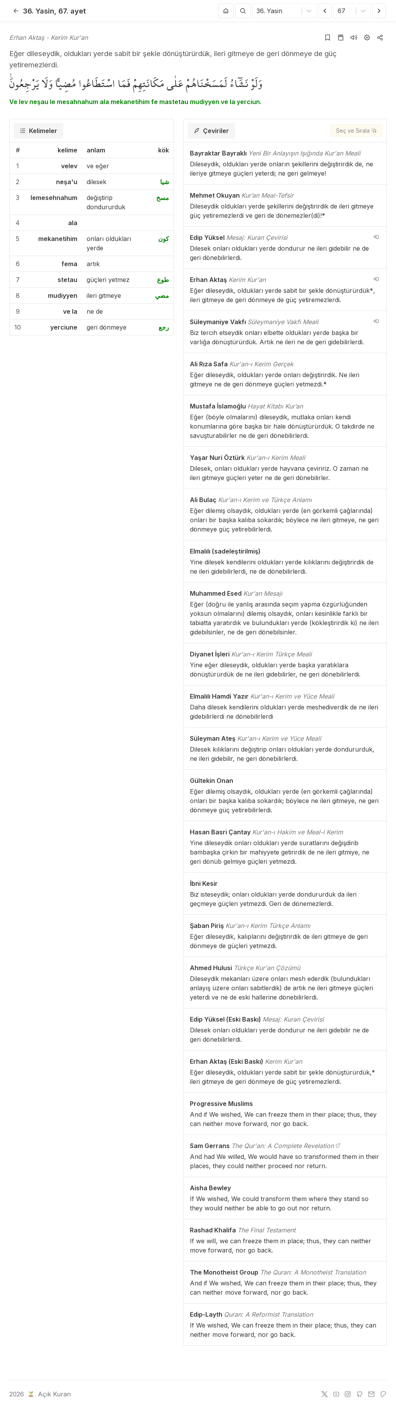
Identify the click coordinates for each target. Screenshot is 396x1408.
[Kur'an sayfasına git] (340, 37)
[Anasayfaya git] (226, 10)
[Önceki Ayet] (325, 10)
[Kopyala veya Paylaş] (380, 37)
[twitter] (324, 1394)
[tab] (38, 130)
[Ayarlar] (367, 37)
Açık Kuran (48, 1394)
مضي (162, 295)
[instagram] (347, 1394)
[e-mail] (371, 1394)
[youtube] (336, 1394)
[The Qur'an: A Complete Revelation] (338, 1146)
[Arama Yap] (243, 10)
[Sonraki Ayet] (379, 10)
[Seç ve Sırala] (356, 130)
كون (163, 239)
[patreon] (383, 1394)
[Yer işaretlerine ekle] (327, 37)
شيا (164, 182)
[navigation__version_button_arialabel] (376, 236)
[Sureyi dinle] (353, 37)
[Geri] (15, 10)
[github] (359, 1394)
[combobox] (257, 10)
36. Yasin (38, 11)
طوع (163, 280)
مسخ (162, 198)
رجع (164, 327)
